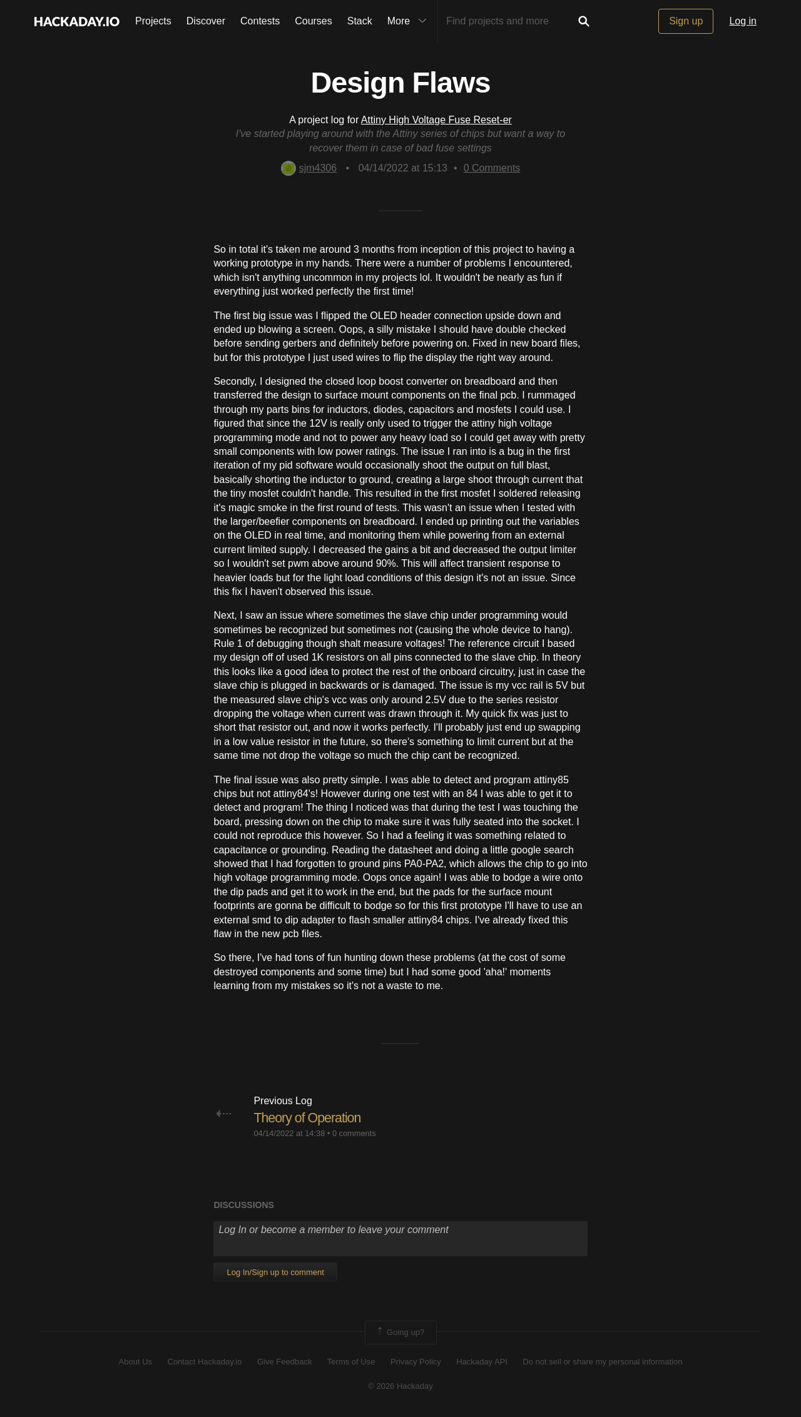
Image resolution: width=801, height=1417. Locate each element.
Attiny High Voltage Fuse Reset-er (436, 119)
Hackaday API (482, 1361)
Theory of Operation (308, 1117)
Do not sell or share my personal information (602, 1361)
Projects (153, 21)
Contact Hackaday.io (205, 1361)
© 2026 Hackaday (400, 1386)
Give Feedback (284, 1361)
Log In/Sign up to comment (275, 1272)
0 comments (354, 1133)
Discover (205, 21)
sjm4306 (309, 168)
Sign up (686, 21)
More (409, 21)
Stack (359, 21)
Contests (260, 21)
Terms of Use (351, 1361)
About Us (135, 1361)
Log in (743, 21)
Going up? (400, 1332)
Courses (313, 21)
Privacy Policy (415, 1361)
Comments (492, 168)
